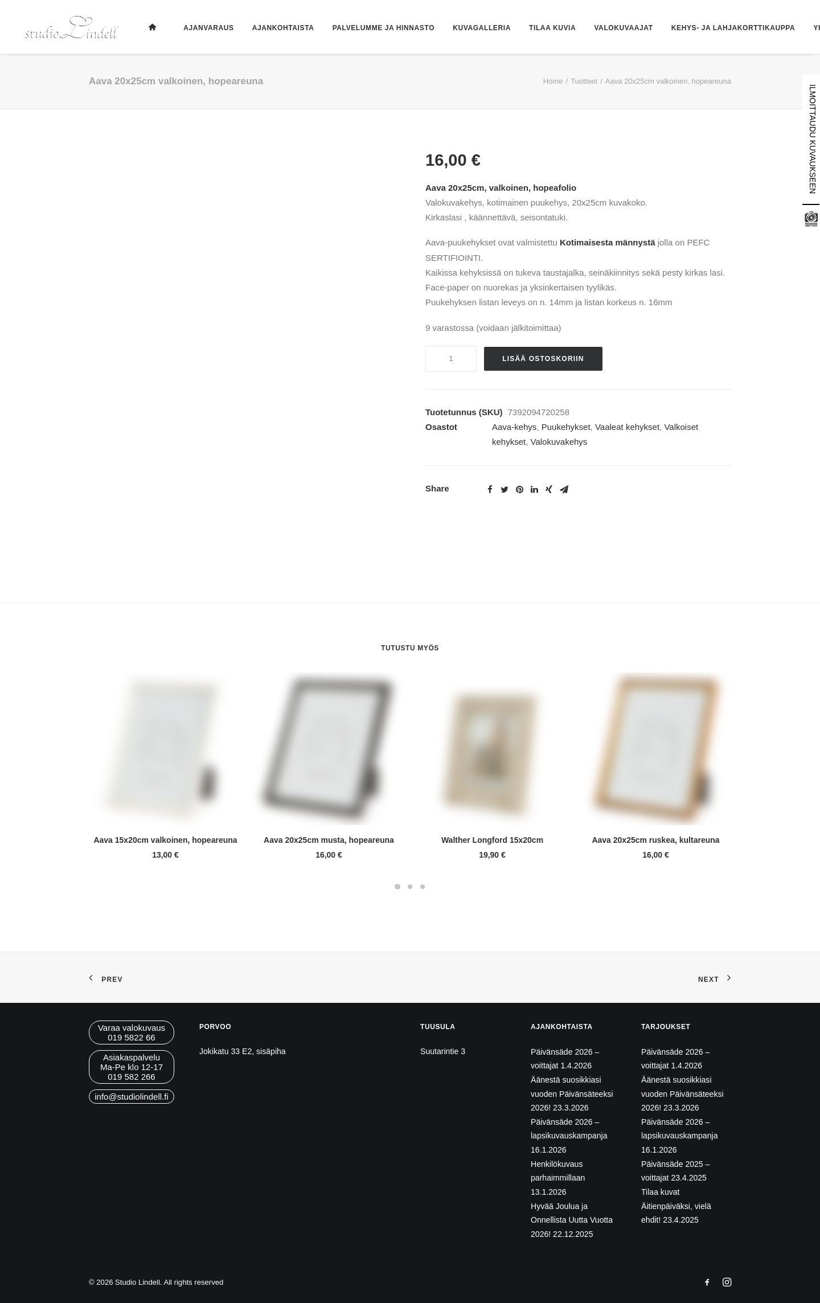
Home (553, 81)
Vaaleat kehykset (627, 427)
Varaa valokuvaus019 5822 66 (131, 1032)
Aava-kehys (514, 427)
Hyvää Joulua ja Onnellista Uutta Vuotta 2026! (572, 1220)
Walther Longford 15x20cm (492, 840)
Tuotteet (584, 81)
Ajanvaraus (204, 28)
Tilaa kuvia (547, 28)
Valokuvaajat (618, 28)
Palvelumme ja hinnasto (379, 28)
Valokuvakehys (559, 441)
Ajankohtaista (279, 28)
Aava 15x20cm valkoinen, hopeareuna (165, 840)
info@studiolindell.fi (131, 1096)
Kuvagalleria (477, 28)
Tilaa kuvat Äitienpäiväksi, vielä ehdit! (676, 1205)
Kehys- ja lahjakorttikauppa (729, 28)
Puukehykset (566, 427)
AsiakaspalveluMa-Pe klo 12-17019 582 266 (131, 1066)
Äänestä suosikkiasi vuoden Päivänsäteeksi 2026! (572, 1093)
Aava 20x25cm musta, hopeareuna (329, 840)
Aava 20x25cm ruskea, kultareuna (655, 840)
